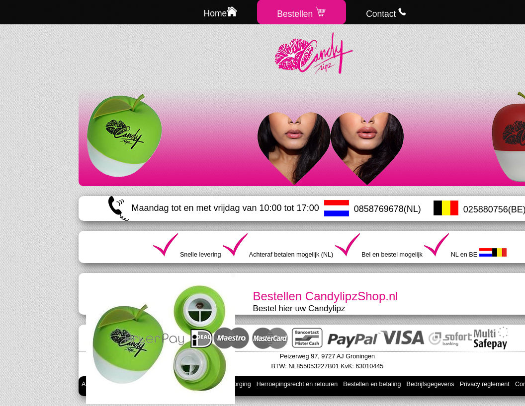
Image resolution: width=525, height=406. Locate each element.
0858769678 (379, 209)
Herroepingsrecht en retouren (297, 384)
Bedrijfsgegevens (430, 384)
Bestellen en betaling (372, 384)
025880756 (485, 209)
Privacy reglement (485, 384)
